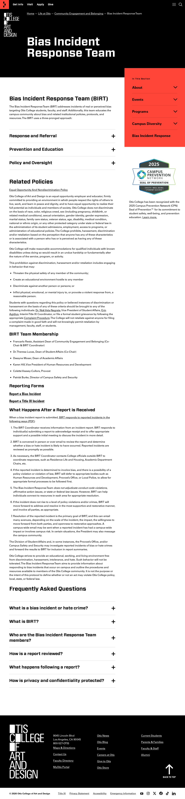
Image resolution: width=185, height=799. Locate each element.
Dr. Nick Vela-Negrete (48, 310)
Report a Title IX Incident (26, 401)
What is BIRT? (24, 621)
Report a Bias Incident (25, 393)
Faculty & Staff (150, 748)
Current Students (151, 735)
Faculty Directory (63, 760)
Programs (140, 112)
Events (137, 99)
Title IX (62, 793)
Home (30, 13)
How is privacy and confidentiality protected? (56, 680)
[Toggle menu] (174, 4)
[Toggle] (175, 87)
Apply (40, 4)
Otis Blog (102, 742)
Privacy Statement (79, 793)
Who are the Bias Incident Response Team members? (52, 637)
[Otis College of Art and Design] (4, 4)
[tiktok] (167, 793)
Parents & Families (152, 742)
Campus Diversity (147, 124)
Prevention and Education (36, 149)
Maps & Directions (64, 747)
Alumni (145, 754)
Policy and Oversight (30, 163)
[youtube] (142, 793)
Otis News (103, 735)
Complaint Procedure (37, 317)
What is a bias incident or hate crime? (48, 608)
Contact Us (59, 754)
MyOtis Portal (61, 767)
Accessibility (100, 793)
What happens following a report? (44, 667)
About (137, 87)
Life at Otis (44, 13)
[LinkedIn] (174, 793)
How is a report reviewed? (36, 654)
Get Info (18, 4)
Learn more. (149, 217)
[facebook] (161, 793)
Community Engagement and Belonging (78, 13)
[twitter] (154, 793)
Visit (30, 4)
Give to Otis (104, 761)
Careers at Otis (106, 754)
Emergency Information (123, 793)
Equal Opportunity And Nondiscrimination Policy (38, 189)
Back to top (169, 777)
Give (50, 4)
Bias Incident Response (151, 136)
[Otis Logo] (11, 25)
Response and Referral (33, 136)
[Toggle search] (180, 4)
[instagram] (148, 793)
